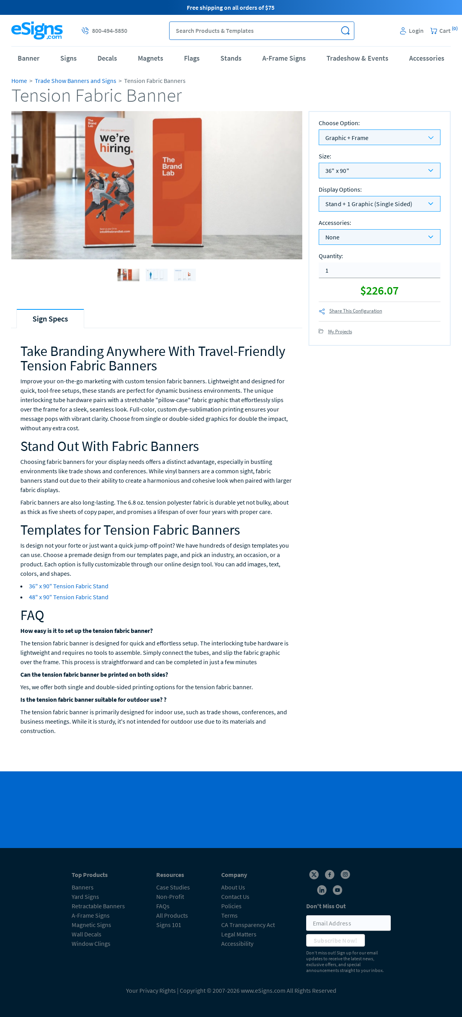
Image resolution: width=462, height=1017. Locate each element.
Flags (192, 58)
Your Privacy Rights (151, 990)
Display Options (340, 189)
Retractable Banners (98, 906)
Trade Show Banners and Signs (75, 80)
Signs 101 (168, 925)
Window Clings (91, 943)
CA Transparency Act (248, 925)
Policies (231, 906)
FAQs (163, 906)
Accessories (426, 58)
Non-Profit (170, 896)
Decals (107, 58)
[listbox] (379, 170)
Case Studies (173, 887)
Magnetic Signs (91, 925)
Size (325, 156)
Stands (231, 58)
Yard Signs (85, 896)
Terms (229, 915)
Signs (68, 58)
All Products (172, 915)
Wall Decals (86, 934)
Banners (83, 887)
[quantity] (379, 270)
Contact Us (235, 896)
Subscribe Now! (335, 940)
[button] (345, 31)
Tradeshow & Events (357, 58)
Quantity (331, 256)
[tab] (50, 318)
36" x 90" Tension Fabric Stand (68, 586)
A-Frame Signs (284, 58)
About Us (233, 887)
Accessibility (237, 943)
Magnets (150, 58)
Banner (29, 58)
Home (19, 80)
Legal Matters (238, 934)
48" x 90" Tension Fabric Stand (68, 597)
